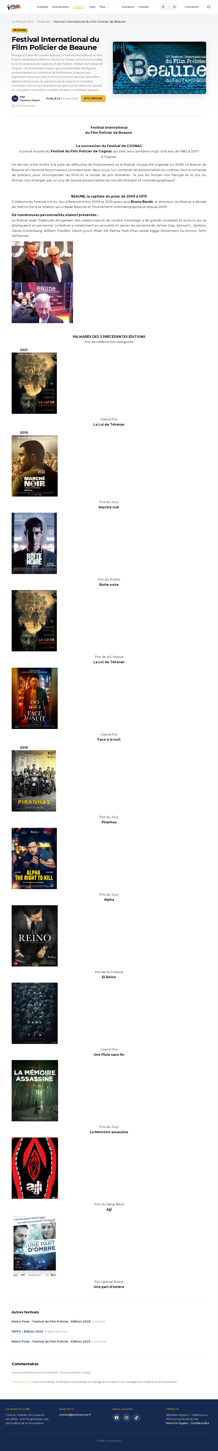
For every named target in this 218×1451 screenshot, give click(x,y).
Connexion (192, 6)
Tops (92, 6)
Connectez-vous (22, 1381)
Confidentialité (199, 1423)
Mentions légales (177, 1423)
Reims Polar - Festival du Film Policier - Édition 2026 (51, 1321)
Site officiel (93, 98)
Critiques (42, 6)
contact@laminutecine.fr (75, 1414)
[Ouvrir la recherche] (208, 6)
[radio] (163, 7)
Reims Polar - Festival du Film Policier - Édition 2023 (51, 1341)
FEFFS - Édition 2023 (27, 1331)
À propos (128, 6)
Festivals (78, 6)
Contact (143, 6)
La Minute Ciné (22, 21)
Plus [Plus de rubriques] (104, 6)
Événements (61, 6)
